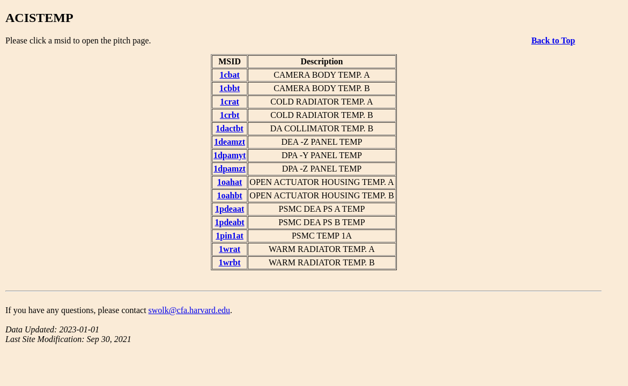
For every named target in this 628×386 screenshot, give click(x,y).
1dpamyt (229, 155)
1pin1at (229, 235)
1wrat (229, 249)
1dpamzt (229, 168)
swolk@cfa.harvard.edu (189, 310)
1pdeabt (230, 222)
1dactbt (229, 128)
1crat (229, 101)
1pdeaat (229, 208)
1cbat (229, 74)
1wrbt (230, 262)
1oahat (229, 182)
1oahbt (229, 195)
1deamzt (229, 141)
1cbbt (229, 88)
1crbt (229, 115)
